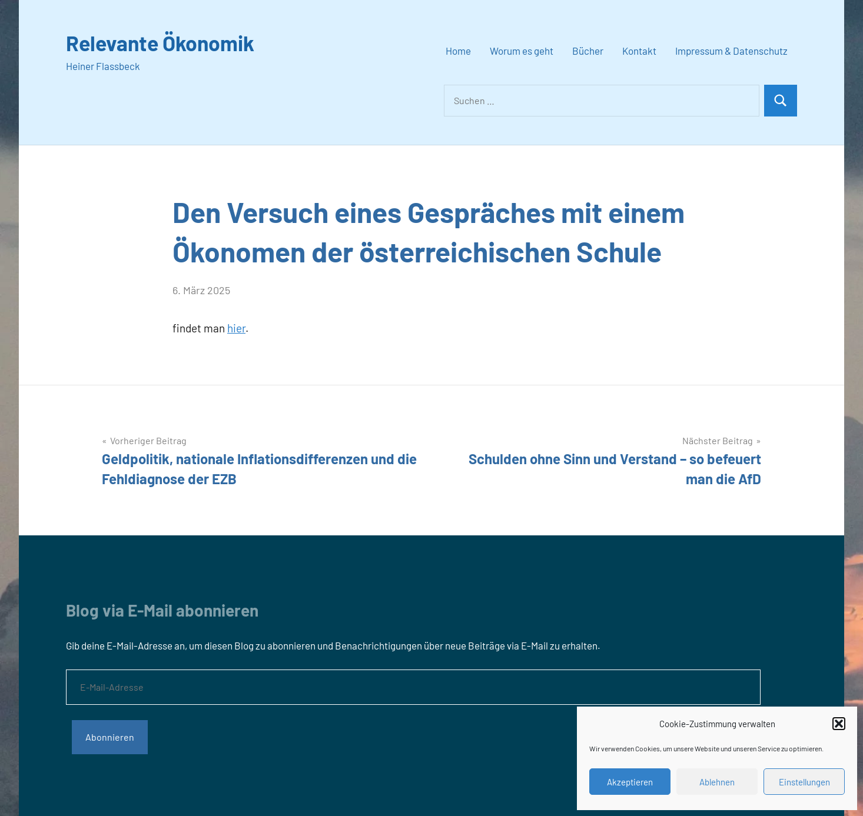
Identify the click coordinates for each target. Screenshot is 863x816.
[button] (839, 724)
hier (236, 328)
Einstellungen (804, 782)
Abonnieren (109, 736)
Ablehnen (717, 782)
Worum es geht (521, 50)
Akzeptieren (630, 782)
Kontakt (639, 50)
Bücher (587, 50)
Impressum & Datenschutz (731, 50)
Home (458, 50)
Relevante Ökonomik (161, 42)
